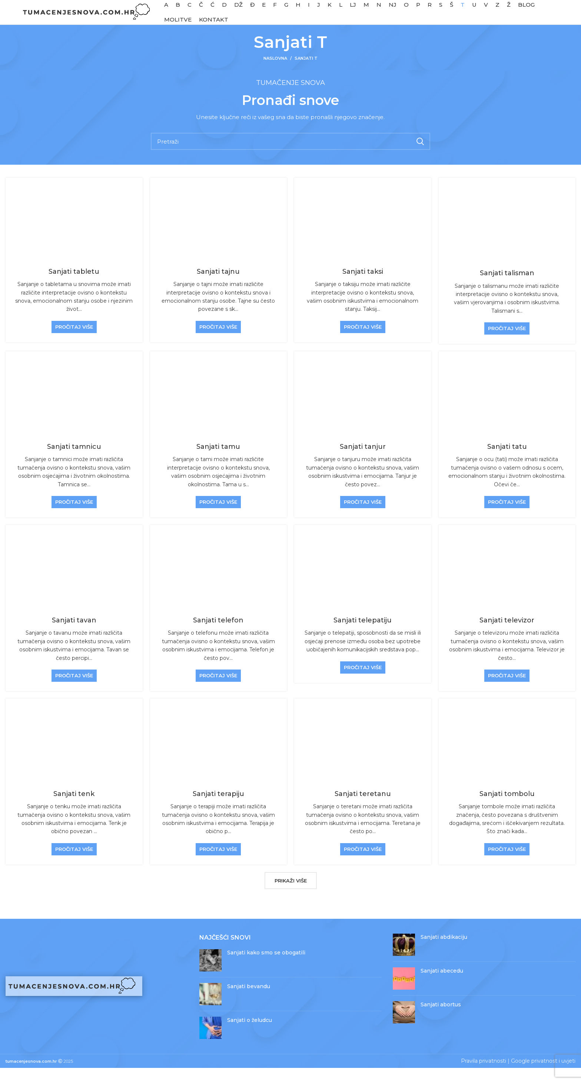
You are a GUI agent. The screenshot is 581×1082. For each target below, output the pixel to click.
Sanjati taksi (362, 286)
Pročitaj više (74, 341)
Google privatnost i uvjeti (543, 1075)
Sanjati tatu (507, 461)
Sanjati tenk (73, 808)
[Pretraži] (290, 155)
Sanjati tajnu (218, 286)
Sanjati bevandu (248, 1000)
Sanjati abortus (441, 1018)
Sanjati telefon (218, 635)
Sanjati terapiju (218, 808)
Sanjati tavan (74, 635)
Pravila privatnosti (483, 1075)
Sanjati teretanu (363, 808)
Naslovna (275, 72)
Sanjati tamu (218, 461)
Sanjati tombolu (507, 808)
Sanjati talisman (507, 287)
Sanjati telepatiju (362, 635)
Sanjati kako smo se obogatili (266, 967)
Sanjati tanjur (363, 461)
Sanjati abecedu (442, 984)
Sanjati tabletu (74, 286)
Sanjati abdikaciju (444, 951)
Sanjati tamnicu (74, 461)
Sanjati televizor (506, 635)
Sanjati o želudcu (249, 1034)
